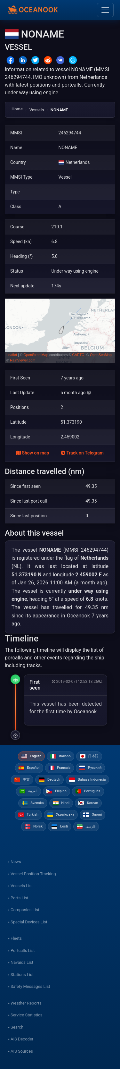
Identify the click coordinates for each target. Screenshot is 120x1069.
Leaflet (11, 355)
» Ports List (18, 897)
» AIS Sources (20, 1051)
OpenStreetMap (35, 355)
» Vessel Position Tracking (32, 873)
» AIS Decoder (21, 1039)
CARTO (78, 355)
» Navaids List (20, 962)
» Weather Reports (25, 1003)
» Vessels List (20, 885)
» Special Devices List (27, 922)
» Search (15, 1027)
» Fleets (15, 938)
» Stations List (21, 974)
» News (14, 861)
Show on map (32, 452)
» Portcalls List (21, 950)
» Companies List (23, 909)
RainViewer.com (22, 360)
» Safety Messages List (29, 986)
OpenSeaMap (101, 355)
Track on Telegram (82, 452)
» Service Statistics (25, 1015)
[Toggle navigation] (105, 10)
